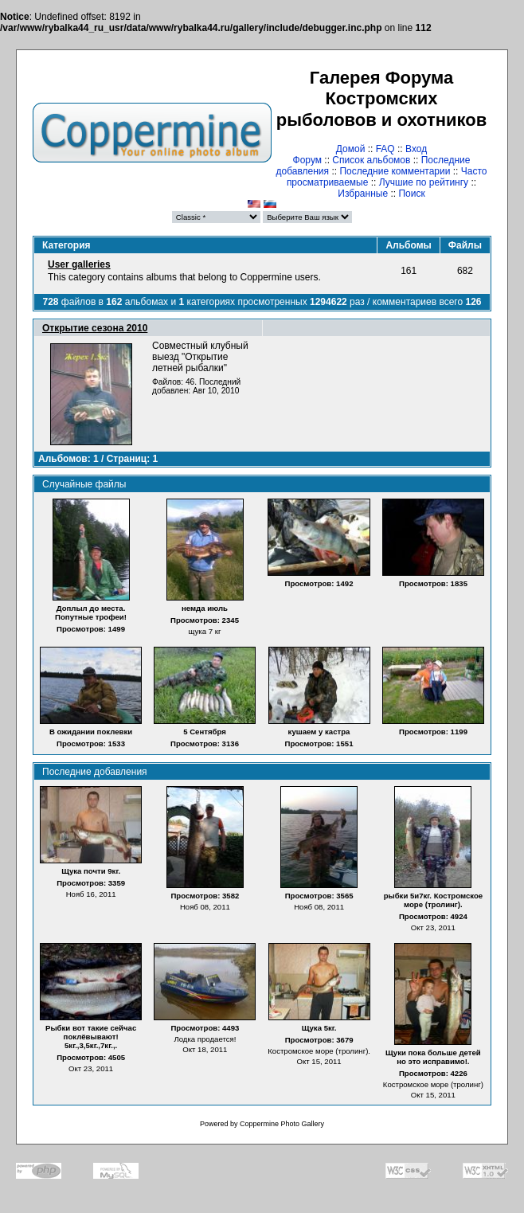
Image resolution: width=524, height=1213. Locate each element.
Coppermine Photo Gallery (282, 1124)
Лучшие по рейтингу (423, 182)
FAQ (385, 149)
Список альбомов (371, 160)
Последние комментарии (394, 171)
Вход (416, 149)
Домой (351, 149)
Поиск (411, 193)
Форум (307, 160)
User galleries (79, 264)
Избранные (363, 193)
